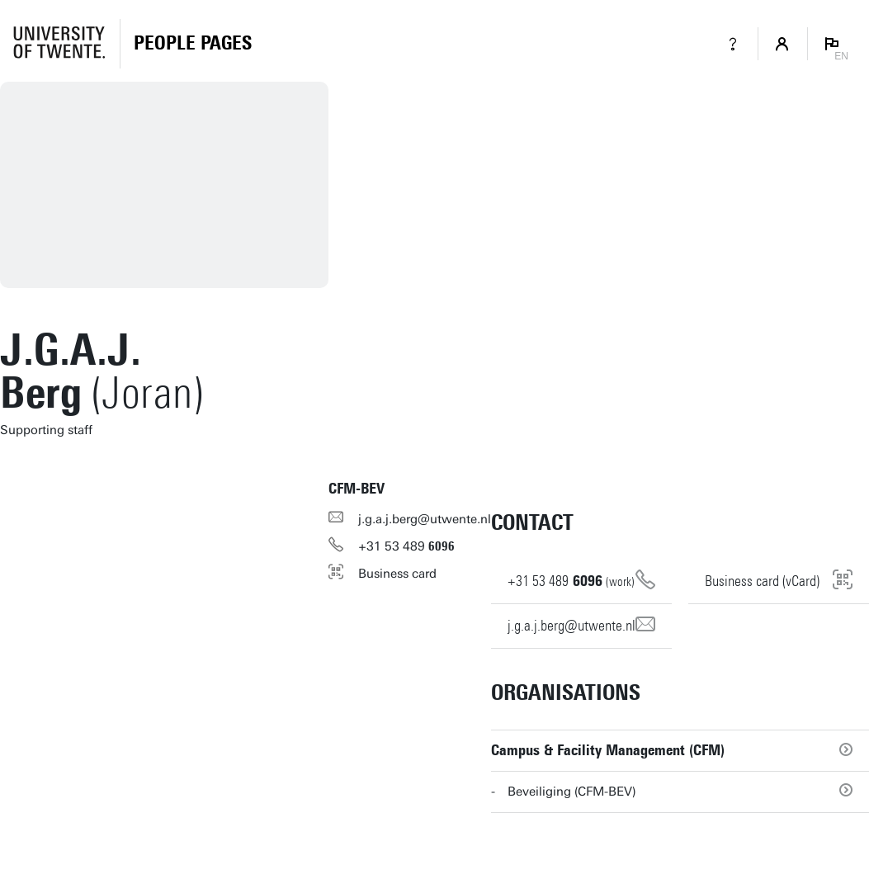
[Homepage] (193, 44)
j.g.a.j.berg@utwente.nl (424, 519)
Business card (397, 573)
